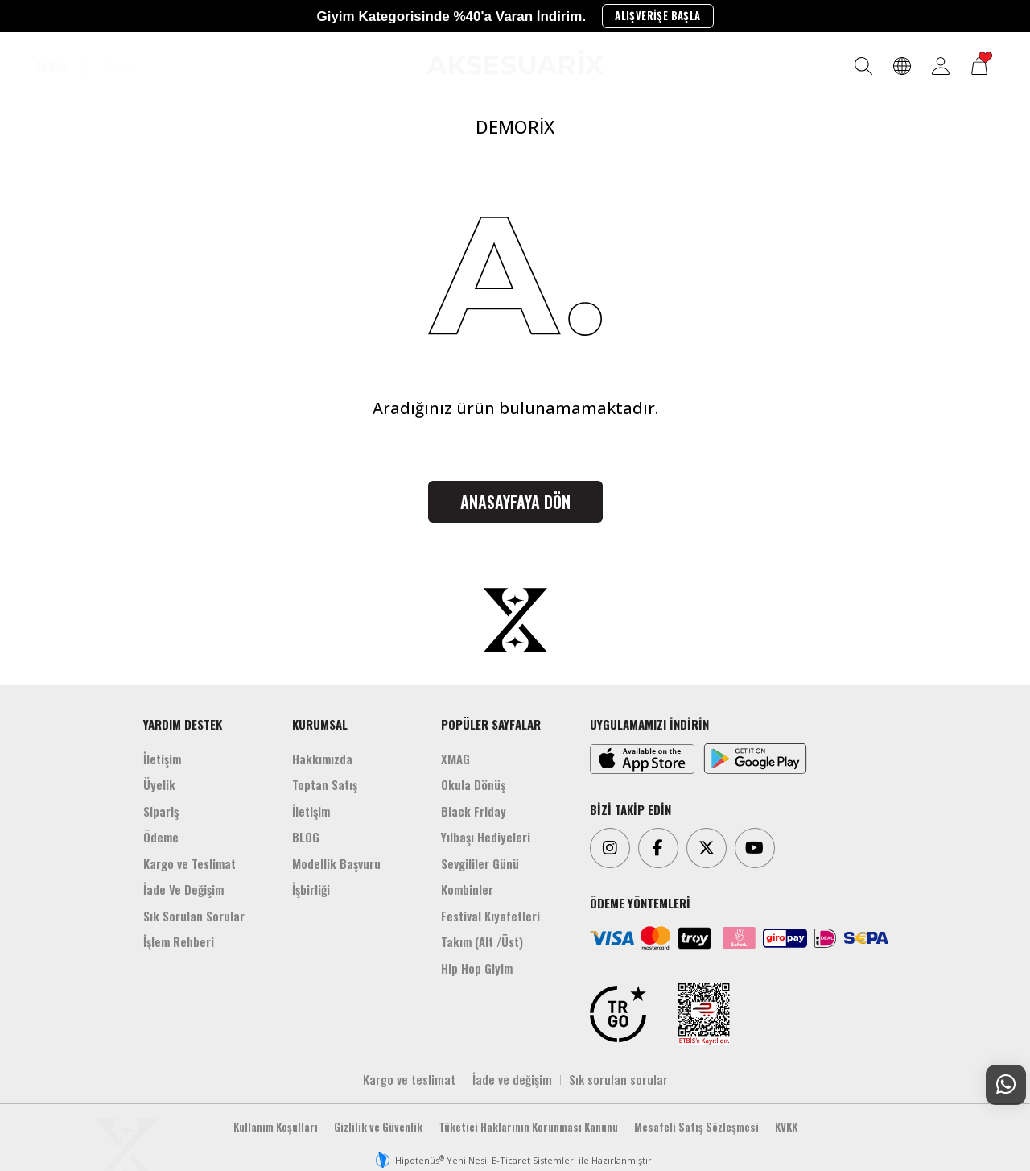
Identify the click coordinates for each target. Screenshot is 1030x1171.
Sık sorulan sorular (618, 1079)
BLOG (305, 837)
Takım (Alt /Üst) (482, 941)
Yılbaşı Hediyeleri (485, 837)
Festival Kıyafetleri (490, 916)
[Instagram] (610, 848)
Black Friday (473, 811)
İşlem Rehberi (178, 941)
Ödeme (161, 837)
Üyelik (159, 784)
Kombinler (467, 889)
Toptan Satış (324, 784)
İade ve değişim (512, 1079)
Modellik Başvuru (336, 863)
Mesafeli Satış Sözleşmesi (696, 1127)
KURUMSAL (320, 724)
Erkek (52, 67)
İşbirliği (311, 889)
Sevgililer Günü (480, 863)
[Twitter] (706, 848)
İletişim (162, 759)
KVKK (786, 1127)
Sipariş (161, 811)
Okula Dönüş (473, 784)
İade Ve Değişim (183, 889)
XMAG (455, 759)
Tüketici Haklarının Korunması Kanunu (528, 1127)
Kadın (118, 67)
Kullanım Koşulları (275, 1127)
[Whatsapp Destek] (1006, 1085)
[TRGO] (618, 1014)
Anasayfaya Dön (515, 502)
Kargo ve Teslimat (189, 863)
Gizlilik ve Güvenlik (378, 1127)
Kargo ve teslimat (409, 1079)
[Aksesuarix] (515, 62)
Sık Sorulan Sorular (194, 916)
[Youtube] (755, 848)
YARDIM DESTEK (182, 724)
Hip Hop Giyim (477, 968)
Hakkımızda (322, 759)
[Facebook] (658, 848)
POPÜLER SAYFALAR (491, 724)
